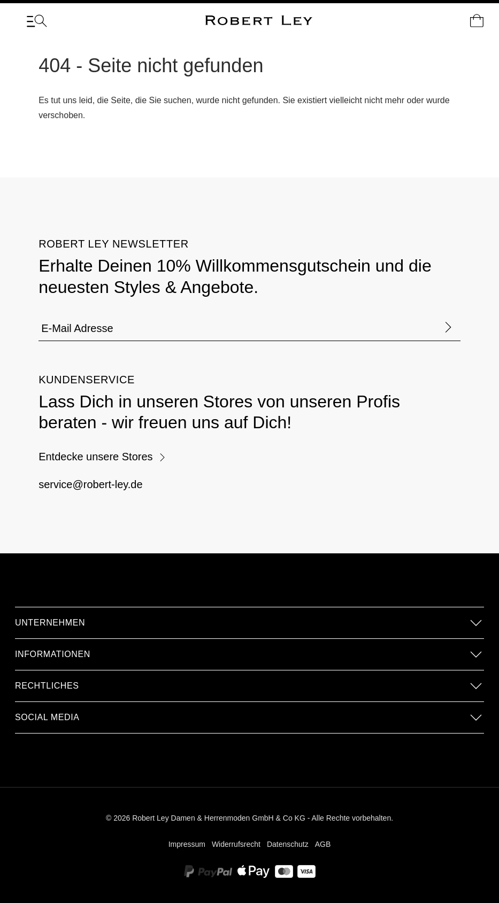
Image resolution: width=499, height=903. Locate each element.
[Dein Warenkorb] (477, 21)
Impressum (186, 844)
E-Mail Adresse (77, 328)
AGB (323, 844)
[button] (249, 622)
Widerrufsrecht (236, 844)
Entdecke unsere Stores (102, 456)
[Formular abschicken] (448, 328)
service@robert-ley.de (90, 484)
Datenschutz (288, 844)
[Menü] (37, 21)
